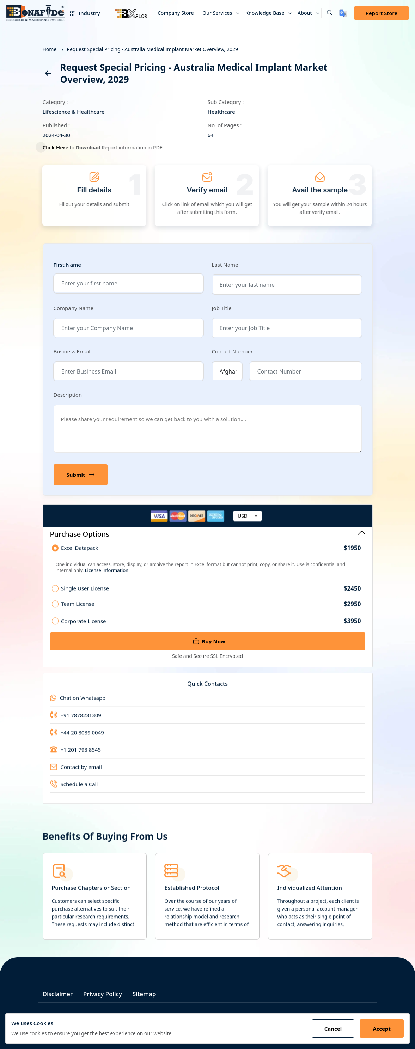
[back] (48, 74)
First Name (67, 264)
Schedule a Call (74, 788)
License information (106, 575)
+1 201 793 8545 (75, 754)
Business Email (72, 351)
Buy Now (209, 641)
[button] (326, 13)
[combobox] (247, 521)
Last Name (225, 264)
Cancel (333, 1028)
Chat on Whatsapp (78, 703)
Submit (80, 475)
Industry (83, 13)
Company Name (73, 307)
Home (50, 49)
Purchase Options (207, 534)
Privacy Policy (102, 994)
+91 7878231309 (75, 720)
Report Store (381, 13)
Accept (382, 1028)
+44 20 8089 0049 (77, 737)
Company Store (176, 13)
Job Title (222, 307)
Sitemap (144, 994)
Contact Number (232, 351)
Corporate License (211, 626)
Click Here (59, 147)
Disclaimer (58, 994)
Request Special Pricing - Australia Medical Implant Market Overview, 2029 (152, 49)
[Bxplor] (131, 13)
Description (68, 394)
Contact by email (76, 771)
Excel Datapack (211, 553)
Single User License (211, 593)
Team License (211, 609)
